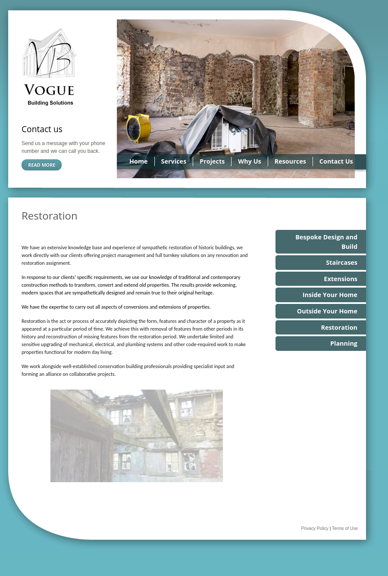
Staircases (341, 262)
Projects (212, 161)
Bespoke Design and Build (326, 242)
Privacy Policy (314, 528)
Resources (290, 161)
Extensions (340, 279)
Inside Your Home (330, 295)
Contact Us (336, 161)
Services (174, 161)
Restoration (339, 327)
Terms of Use (345, 528)
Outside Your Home (327, 311)
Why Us (249, 161)
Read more (41, 164)
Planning (343, 343)
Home (138, 161)
